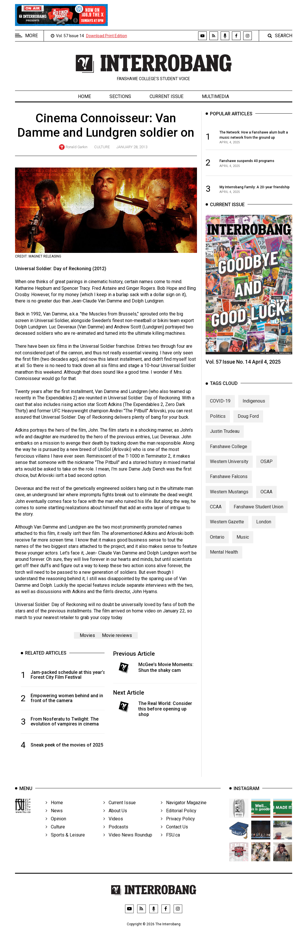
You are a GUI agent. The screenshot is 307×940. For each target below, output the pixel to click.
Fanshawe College (228, 452)
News (54, 818)
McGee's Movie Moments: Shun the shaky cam (165, 667)
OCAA (266, 497)
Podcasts (115, 834)
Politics (218, 421)
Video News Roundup (127, 842)
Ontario (217, 542)
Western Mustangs (229, 497)
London (263, 527)
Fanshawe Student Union (258, 512)
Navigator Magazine (183, 810)
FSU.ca (170, 842)
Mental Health (224, 558)
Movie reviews (117, 635)
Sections (120, 96)
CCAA (216, 512)
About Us (115, 818)
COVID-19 (220, 406)
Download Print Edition (106, 35)
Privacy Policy (178, 826)
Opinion (56, 826)
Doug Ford (248, 421)
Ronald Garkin (77, 147)
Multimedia (215, 96)
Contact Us (174, 834)
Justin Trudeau (224, 437)
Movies (87, 635)
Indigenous (254, 406)
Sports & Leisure (65, 842)
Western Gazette (227, 527)
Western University (229, 467)
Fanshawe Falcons (229, 482)
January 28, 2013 (131, 147)
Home (84, 96)
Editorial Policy (178, 818)
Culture (102, 147)
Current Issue (166, 96)
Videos (113, 826)
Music (243, 542)
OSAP (267, 467)
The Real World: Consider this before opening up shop (165, 709)
